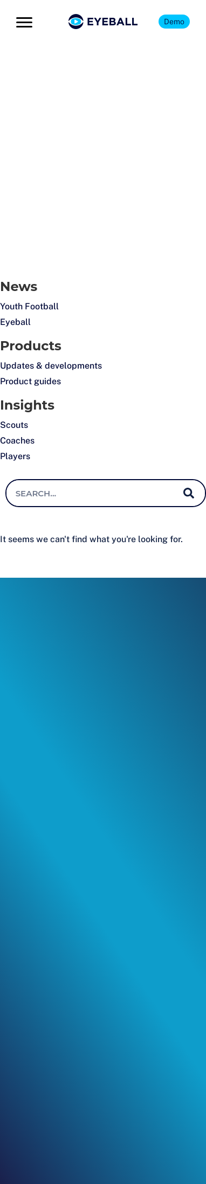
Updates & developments (51, 366)
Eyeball (15, 322)
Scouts (14, 425)
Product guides (30, 381)
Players (15, 456)
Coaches (17, 440)
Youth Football (29, 306)
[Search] (189, 493)
